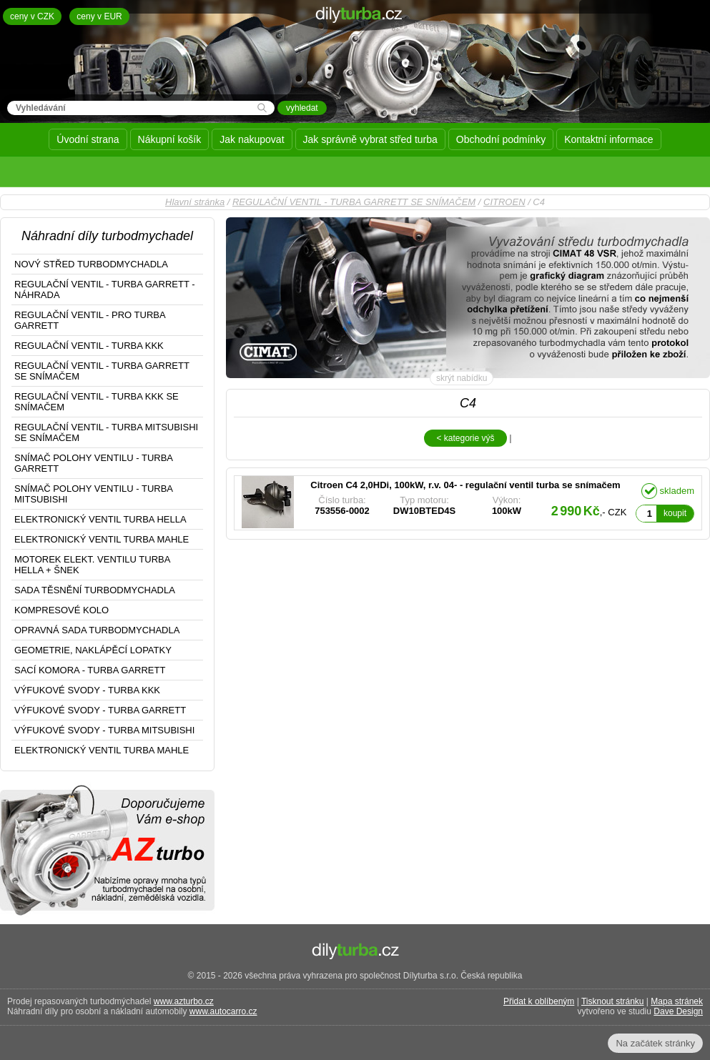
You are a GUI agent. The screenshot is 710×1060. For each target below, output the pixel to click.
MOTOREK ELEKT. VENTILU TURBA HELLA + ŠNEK (92, 564)
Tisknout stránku (612, 1001)
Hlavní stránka (195, 202)
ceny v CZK (32, 16)
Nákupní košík (170, 139)
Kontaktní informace (609, 139)
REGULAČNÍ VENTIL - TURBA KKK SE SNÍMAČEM (96, 401)
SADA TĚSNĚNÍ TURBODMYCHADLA (94, 590)
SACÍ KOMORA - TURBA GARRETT (89, 670)
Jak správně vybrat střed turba (370, 139)
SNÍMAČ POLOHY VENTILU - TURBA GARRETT (93, 463)
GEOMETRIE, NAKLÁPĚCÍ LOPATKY (93, 650)
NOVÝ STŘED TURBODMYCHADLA (91, 264)
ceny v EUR (99, 16)
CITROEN (504, 202)
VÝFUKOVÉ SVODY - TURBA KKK (87, 690)
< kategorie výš (465, 438)
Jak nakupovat (252, 139)
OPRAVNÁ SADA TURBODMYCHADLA (96, 630)
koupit (675, 513)
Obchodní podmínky (501, 139)
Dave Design (678, 1011)
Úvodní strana (87, 139)
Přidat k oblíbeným (538, 1001)
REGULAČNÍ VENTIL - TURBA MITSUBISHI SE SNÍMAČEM (106, 432)
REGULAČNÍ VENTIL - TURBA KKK (89, 345)
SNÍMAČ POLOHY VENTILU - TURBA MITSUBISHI (93, 494)
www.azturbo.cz (184, 1001)
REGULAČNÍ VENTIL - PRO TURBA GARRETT (90, 320)
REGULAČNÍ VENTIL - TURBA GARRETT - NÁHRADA (104, 289)
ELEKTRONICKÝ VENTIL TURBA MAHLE (101, 539)
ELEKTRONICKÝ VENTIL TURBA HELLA (100, 519)
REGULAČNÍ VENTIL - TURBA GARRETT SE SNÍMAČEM (353, 202)
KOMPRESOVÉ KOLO (61, 610)
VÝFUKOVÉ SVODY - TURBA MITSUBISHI (104, 730)
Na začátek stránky (655, 1043)
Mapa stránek (677, 1001)
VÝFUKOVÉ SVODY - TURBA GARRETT (100, 710)
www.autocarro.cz (223, 1011)
